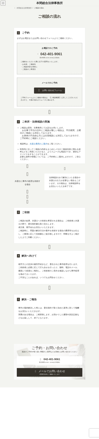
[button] (49, 91)
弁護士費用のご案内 (38, 144)
